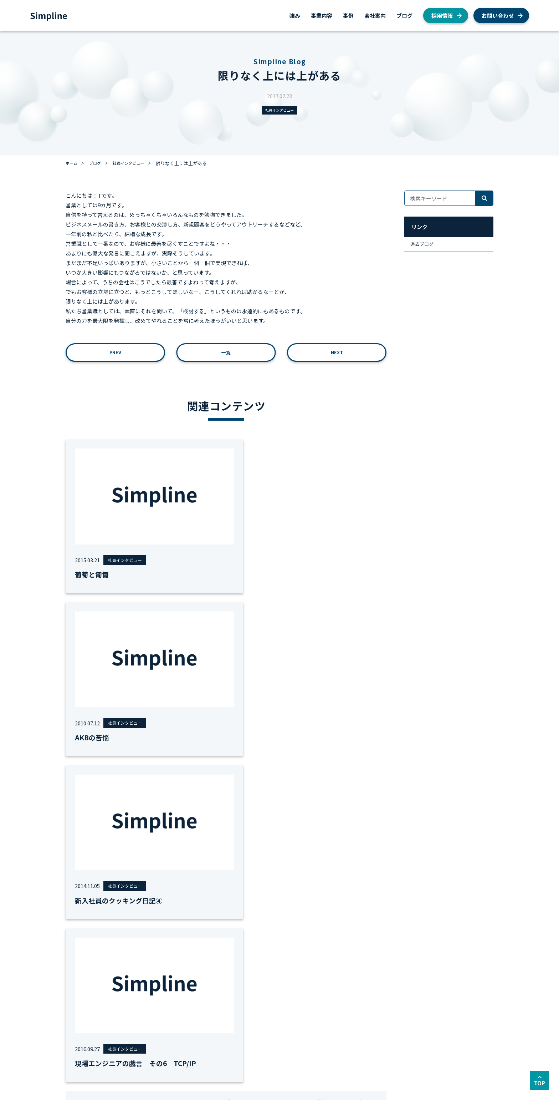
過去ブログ (424, 246)
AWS (332, 987)
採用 (332, 978)
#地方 (298, 755)
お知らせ (337, 1006)
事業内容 (321, 15)
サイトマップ (133, 1058)
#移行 (217, 755)
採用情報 (442, 15)
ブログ (404, 15)
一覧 (226, 355)
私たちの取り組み (346, 1015)
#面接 (317, 755)
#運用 (279, 755)
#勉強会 (257, 755)
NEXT (337, 355)
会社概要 (268, 978)
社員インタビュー (279, 111)
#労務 (236, 755)
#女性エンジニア (185, 755)
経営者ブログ (341, 1024)
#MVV (153, 755)
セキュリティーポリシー (183, 1058)
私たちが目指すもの (280, 987)
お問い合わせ (498, 15)
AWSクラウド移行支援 (123, 996)
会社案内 (375, 15)
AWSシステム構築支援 (123, 1006)
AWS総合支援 (114, 978)
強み (294, 15)
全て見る (365, 755)
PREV (115, 355)
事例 (348, 15)
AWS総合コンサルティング (128, 987)
